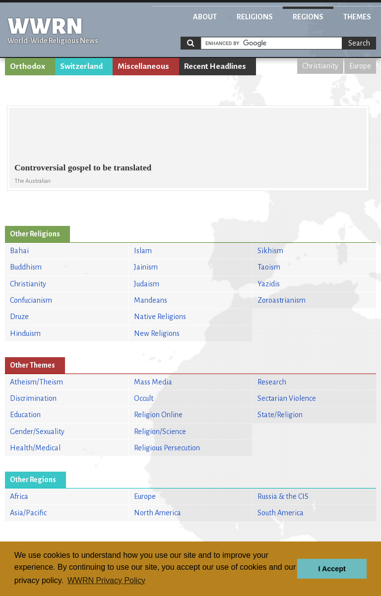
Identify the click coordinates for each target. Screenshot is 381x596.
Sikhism (270, 251)
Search (359, 43)
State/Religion (280, 415)
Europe (360, 66)
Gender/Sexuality (37, 431)
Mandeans (150, 300)
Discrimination (33, 398)
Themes (357, 17)
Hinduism (25, 333)
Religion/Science (160, 431)
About (205, 17)
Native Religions (160, 317)
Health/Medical (35, 448)
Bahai (19, 251)
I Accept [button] (331, 569)
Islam (143, 251)
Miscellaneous (143, 66)
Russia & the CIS (283, 496)
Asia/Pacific (28, 513)
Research (271, 382)
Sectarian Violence (286, 398)
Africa (19, 496)
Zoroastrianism (281, 300)
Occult (143, 398)
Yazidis (268, 284)
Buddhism (26, 267)
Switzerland (81, 66)
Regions (308, 17)
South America (280, 513)
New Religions (157, 333)
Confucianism (31, 300)
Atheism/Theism (36, 382)
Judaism (146, 284)
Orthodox (27, 66)
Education (25, 415)
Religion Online (158, 415)
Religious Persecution (167, 448)
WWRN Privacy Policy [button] (106, 580)
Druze (19, 317)
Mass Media (153, 382)
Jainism (146, 267)
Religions (255, 17)
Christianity (320, 66)
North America (157, 513)
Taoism (268, 267)
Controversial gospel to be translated (82, 167)
